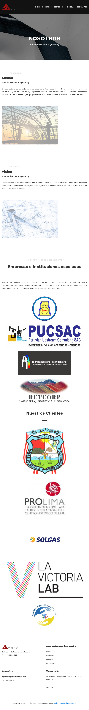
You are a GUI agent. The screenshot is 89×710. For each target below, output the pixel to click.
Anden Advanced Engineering (65, 703)
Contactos (82, 7)
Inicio (37, 7)
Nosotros (47, 7)
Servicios (58, 7)
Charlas (71, 7)
